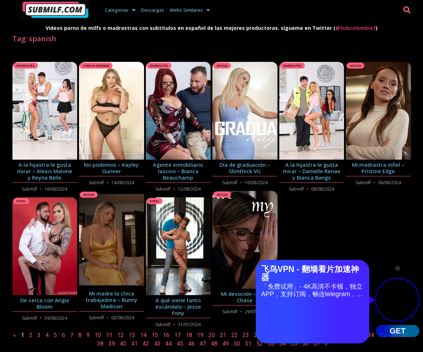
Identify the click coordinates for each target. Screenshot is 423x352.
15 (155, 335)
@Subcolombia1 (355, 28)
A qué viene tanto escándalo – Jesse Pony (178, 306)
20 (211, 335)
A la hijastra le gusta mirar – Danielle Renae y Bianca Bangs (311, 171)
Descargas (152, 10)
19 (200, 335)
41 (134, 343)
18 (189, 335)
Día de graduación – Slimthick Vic (245, 168)
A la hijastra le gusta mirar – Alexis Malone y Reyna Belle (44, 171)
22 (234, 335)
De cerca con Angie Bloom (44, 303)
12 (120, 335)
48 (214, 343)
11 (109, 335)
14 (143, 335)
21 (223, 335)
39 (112, 343)
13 (132, 335)
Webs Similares (190, 10)
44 (168, 343)
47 (203, 343)
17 (177, 335)
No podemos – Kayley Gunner (111, 168)
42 (146, 343)
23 (246, 335)
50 (237, 343)
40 (123, 343)
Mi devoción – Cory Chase (245, 297)
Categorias (120, 10)
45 (180, 343)
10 (98, 335)
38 (100, 343)
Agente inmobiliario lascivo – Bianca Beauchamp (178, 171)
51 (248, 343)
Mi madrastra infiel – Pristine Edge (378, 168)
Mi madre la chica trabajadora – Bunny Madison (111, 300)
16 (166, 335)
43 (157, 343)
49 (225, 343)
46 (191, 343)
